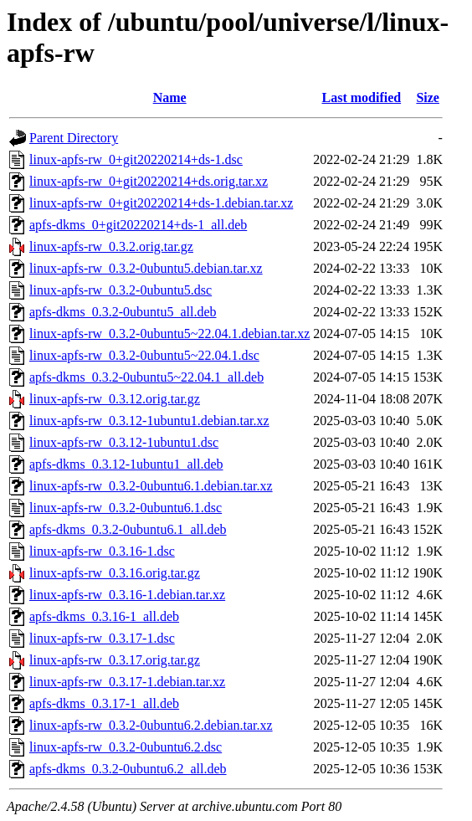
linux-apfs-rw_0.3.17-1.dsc (102, 638)
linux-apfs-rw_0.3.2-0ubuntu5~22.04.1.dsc (144, 355)
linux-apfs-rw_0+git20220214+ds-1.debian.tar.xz (161, 203)
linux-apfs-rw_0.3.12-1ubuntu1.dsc (123, 442)
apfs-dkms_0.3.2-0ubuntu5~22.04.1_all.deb (146, 377)
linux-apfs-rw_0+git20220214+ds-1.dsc (136, 159)
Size (427, 97)
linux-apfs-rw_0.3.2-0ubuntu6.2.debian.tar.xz (151, 725)
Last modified (361, 97)
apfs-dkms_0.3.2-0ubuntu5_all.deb (123, 312)
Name (170, 97)
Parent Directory (73, 138)
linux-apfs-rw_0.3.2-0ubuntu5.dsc (120, 290)
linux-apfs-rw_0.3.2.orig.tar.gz (111, 246)
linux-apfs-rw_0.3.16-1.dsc (102, 551)
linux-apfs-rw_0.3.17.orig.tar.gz (114, 660)
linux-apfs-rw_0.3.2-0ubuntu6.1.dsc (125, 507)
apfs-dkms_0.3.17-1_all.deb (104, 703)
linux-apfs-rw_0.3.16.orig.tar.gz (114, 573)
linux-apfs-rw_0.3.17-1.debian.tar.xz (127, 682)
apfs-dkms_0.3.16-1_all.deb (104, 616)
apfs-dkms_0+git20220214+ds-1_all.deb (138, 225)
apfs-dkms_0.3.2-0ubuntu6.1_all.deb (128, 529)
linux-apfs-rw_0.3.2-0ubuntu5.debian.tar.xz (146, 268)
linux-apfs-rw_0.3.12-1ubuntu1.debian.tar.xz (149, 420)
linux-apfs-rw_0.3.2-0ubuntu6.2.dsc (125, 747)
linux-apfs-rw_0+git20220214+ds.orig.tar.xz (148, 181)
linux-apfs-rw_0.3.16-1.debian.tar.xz (127, 595)
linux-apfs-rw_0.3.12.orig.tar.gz (114, 399)
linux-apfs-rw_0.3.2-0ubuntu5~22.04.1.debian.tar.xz (169, 333)
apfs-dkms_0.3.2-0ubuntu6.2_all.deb (128, 769)
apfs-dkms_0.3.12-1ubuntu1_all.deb (126, 464)
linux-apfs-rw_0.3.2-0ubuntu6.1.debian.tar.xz (151, 486)
